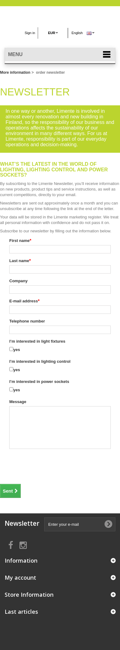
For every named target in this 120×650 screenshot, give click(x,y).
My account (20, 577)
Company (18, 281)
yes (16, 349)
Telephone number (27, 321)
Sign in (30, 33)
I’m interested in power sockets (39, 381)
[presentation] (45, 465)
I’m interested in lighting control (40, 361)
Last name (19, 260)
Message (17, 401)
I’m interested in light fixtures (37, 341)
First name (19, 240)
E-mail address (23, 301)
